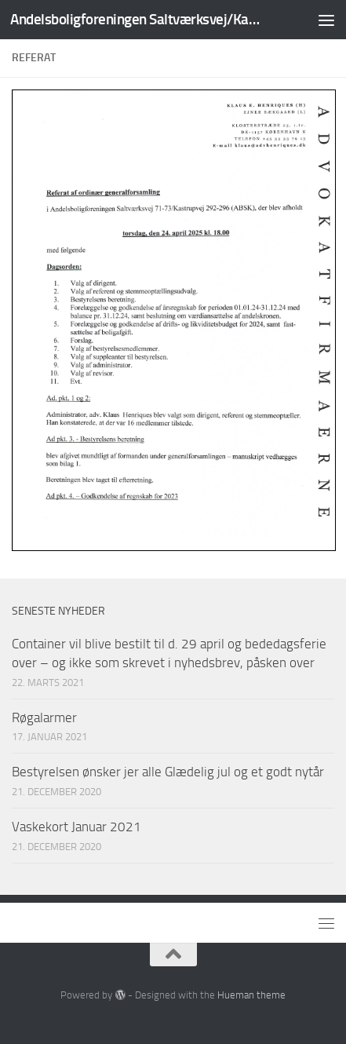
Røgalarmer (44, 717)
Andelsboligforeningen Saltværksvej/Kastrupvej (135, 19)
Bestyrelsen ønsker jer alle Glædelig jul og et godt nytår (168, 771)
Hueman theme (251, 995)
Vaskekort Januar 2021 (76, 826)
